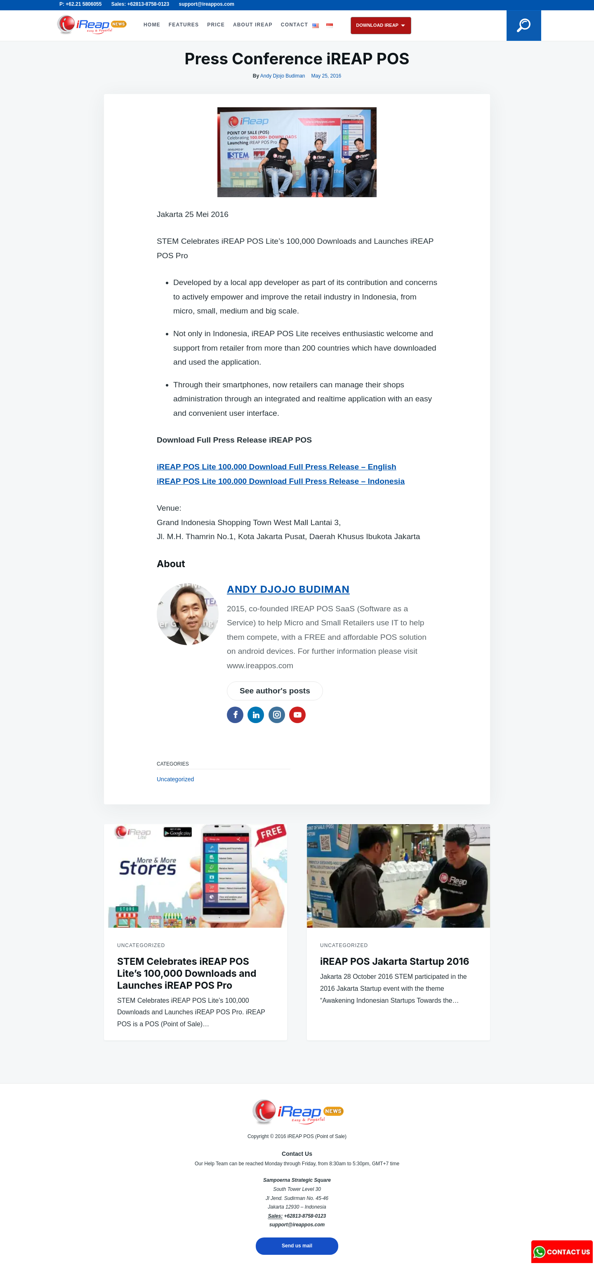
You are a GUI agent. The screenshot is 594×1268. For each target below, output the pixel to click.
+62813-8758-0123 (305, 1216)
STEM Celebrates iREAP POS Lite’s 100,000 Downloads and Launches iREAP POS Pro (186, 973)
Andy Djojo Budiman (282, 76)
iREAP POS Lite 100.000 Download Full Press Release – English (276, 466)
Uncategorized (175, 779)
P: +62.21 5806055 (80, 4)
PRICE (216, 25)
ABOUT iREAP (253, 25)
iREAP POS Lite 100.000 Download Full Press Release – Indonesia (281, 481)
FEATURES (184, 25)
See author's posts (275, 690)
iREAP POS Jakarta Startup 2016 (394, 961)
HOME (152, 25)
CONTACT (294, 25)
